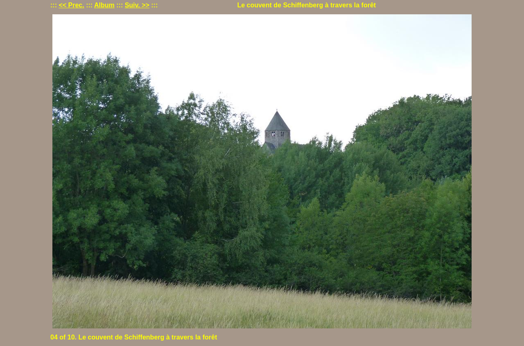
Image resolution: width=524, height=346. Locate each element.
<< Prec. (71, 5)
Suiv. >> (137, 5)
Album (104, 5)
